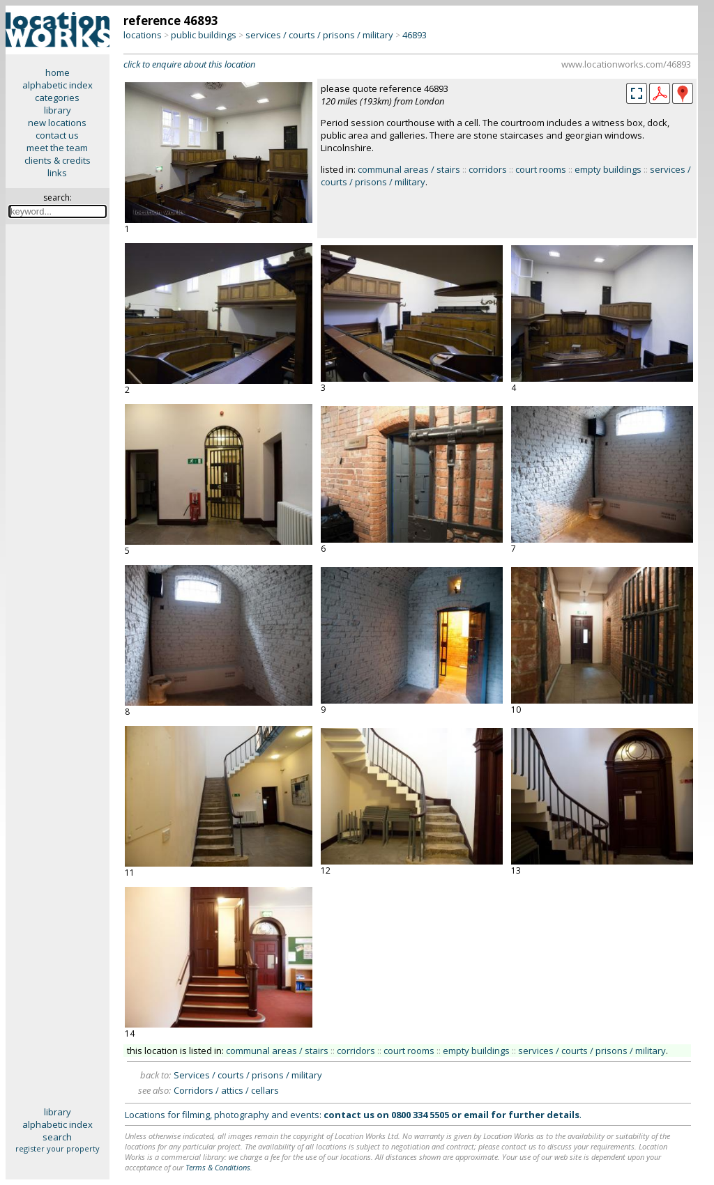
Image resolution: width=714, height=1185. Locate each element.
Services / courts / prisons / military (248, 1075)
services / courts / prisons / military (319, 35)
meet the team (57, 147)
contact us (57, 135)
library (57, 110)
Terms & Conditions (217, 1167)
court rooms (540, 169)
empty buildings (608, 169)
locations (142, 35)
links (57, 172)
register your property (57, 1148)
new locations (57, 122)
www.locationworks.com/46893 (626, 64)
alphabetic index (57, 85)
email (476, 1114)
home (57, 72)
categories (57, 97)
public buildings (203, 35)
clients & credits (57, 160)
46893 (414, 35)
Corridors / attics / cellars (226, 1090)
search (57, 1137)
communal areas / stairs (409, 169)
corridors (488, 169)
